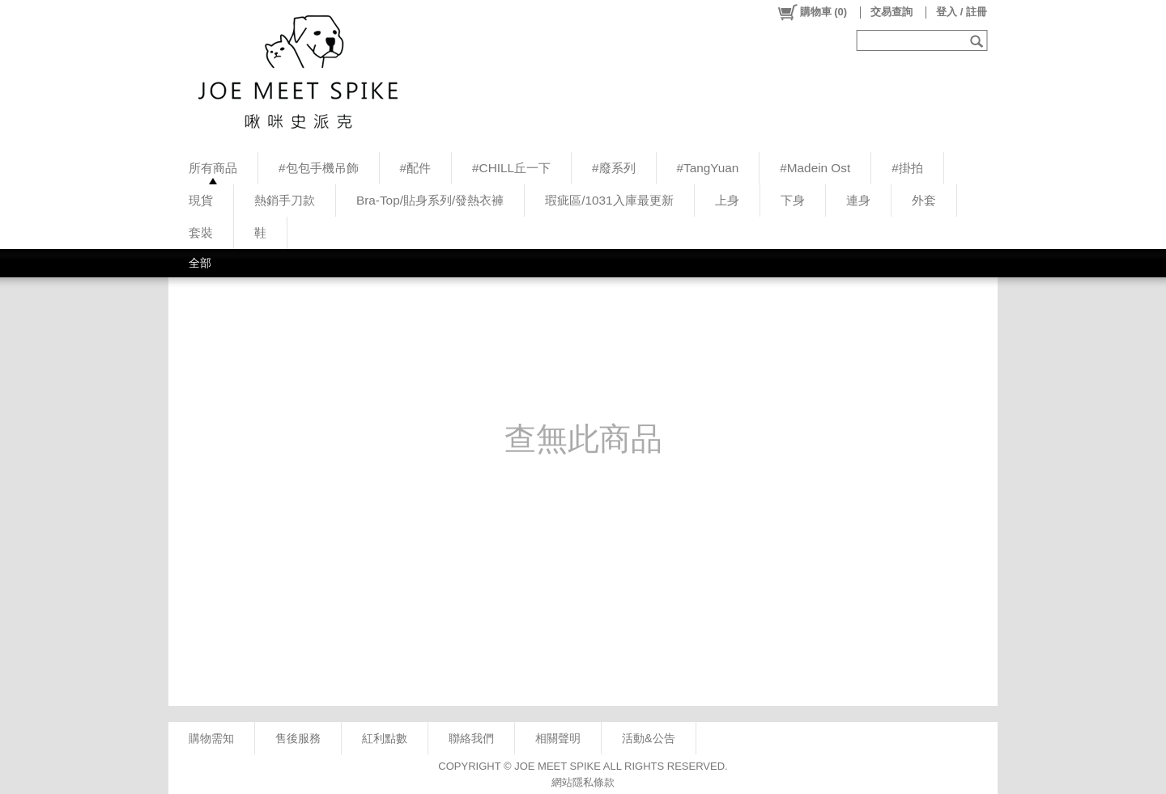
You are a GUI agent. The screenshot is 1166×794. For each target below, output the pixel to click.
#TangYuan (708, 168)
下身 (793, 200)
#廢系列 (614, 168)
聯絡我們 (471, 738)
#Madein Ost (815, 168)
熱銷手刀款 (284, 200)
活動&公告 (648, 738)
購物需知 (211, 738)
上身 (727, 200)
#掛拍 (907, 168)
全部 (200, 262)
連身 (858, 200)
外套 (924, 200)
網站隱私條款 (583, 782)
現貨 (201, 200)
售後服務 (298, 738)
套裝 (201, 232)
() (812, 12)
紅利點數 (384, 738)
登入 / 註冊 (961, 12)
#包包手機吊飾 (319, 168)
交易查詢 (891, 12)
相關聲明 (558, 738)
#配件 (416, 168)
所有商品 (213, 168)
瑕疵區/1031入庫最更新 (609, 200)
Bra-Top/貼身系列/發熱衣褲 (430, 200)
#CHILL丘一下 (511, 168)
